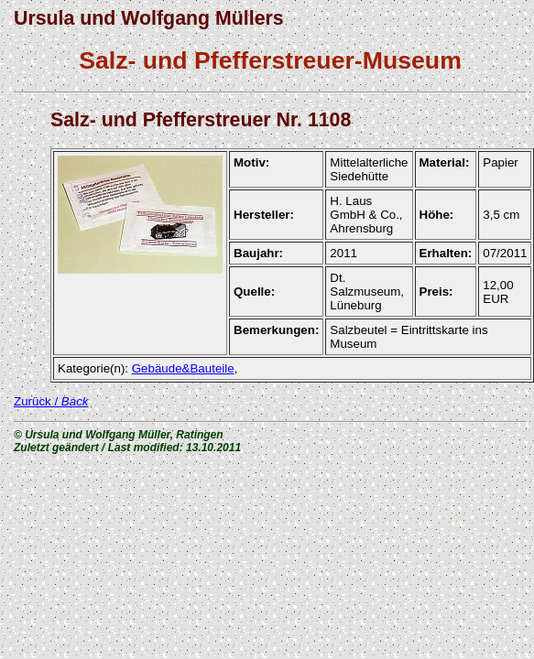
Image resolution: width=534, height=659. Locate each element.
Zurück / (51, 401)
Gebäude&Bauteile (183, 368)
